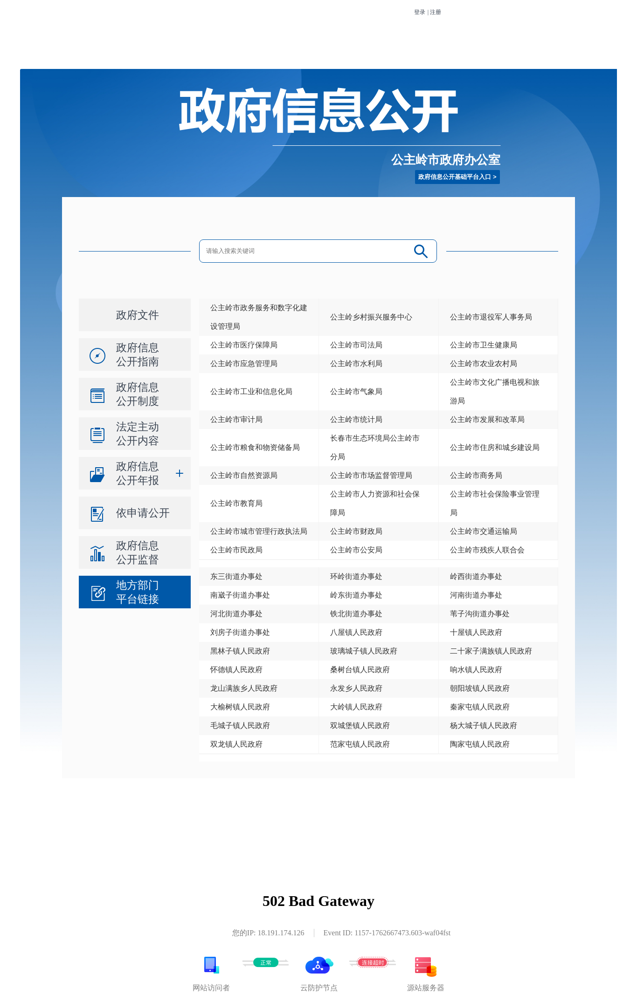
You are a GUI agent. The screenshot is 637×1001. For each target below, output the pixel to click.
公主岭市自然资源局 (243, 475)
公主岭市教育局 (236, 503)
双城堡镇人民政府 (360, 725)
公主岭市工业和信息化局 (251, 391)
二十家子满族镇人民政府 (491, 651)
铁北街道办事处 (356, 614)
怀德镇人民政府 (236, 670)
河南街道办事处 (476, 595)
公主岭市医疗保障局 (243, 345)
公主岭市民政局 (236, 550)
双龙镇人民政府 (236, 744)
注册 (435, 12)
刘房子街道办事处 (240, 632)
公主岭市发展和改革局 (487, 419)
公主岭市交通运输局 (483, 531)
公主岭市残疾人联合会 (487, 550)
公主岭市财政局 (356, 531)
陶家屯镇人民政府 (480, 744)
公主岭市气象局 (356, 391)
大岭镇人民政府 (356, 707)
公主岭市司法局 (356, 345)
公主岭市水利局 (356, 364)
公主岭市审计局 (236, 419)
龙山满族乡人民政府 (243, 688)
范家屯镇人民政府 (360, 744)
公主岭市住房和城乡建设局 (495, 447)
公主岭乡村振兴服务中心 (371, 317)
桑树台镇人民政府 (360, 670)
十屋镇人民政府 (476, 632)
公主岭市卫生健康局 (483, 345)
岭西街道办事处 (476, 576)
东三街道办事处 (236, 576)
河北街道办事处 (236, 614)
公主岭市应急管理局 (243, 364)
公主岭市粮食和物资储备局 (255, 447)
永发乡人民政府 (356, 688)
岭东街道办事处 (356, 595)
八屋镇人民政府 (356, 632)
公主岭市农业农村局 (483, 364)
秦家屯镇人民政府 (480, 707)
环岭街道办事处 (356, 576)
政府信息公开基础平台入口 (454, 176)
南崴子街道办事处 (240, 595)
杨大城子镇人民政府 (483, 725)
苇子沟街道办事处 (480, 614)
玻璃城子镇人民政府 (363, 651)
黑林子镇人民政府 (240, 651)
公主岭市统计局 (356, 419)
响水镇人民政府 (476, 670)
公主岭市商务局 (476, 475)
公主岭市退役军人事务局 (491, 317)
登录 (419, 12)
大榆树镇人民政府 (240, 707)
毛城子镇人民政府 (240, 725)
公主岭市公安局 (356, 550)
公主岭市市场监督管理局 (371, 475)
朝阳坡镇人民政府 (480, 688)
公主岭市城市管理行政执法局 (258, 531)
